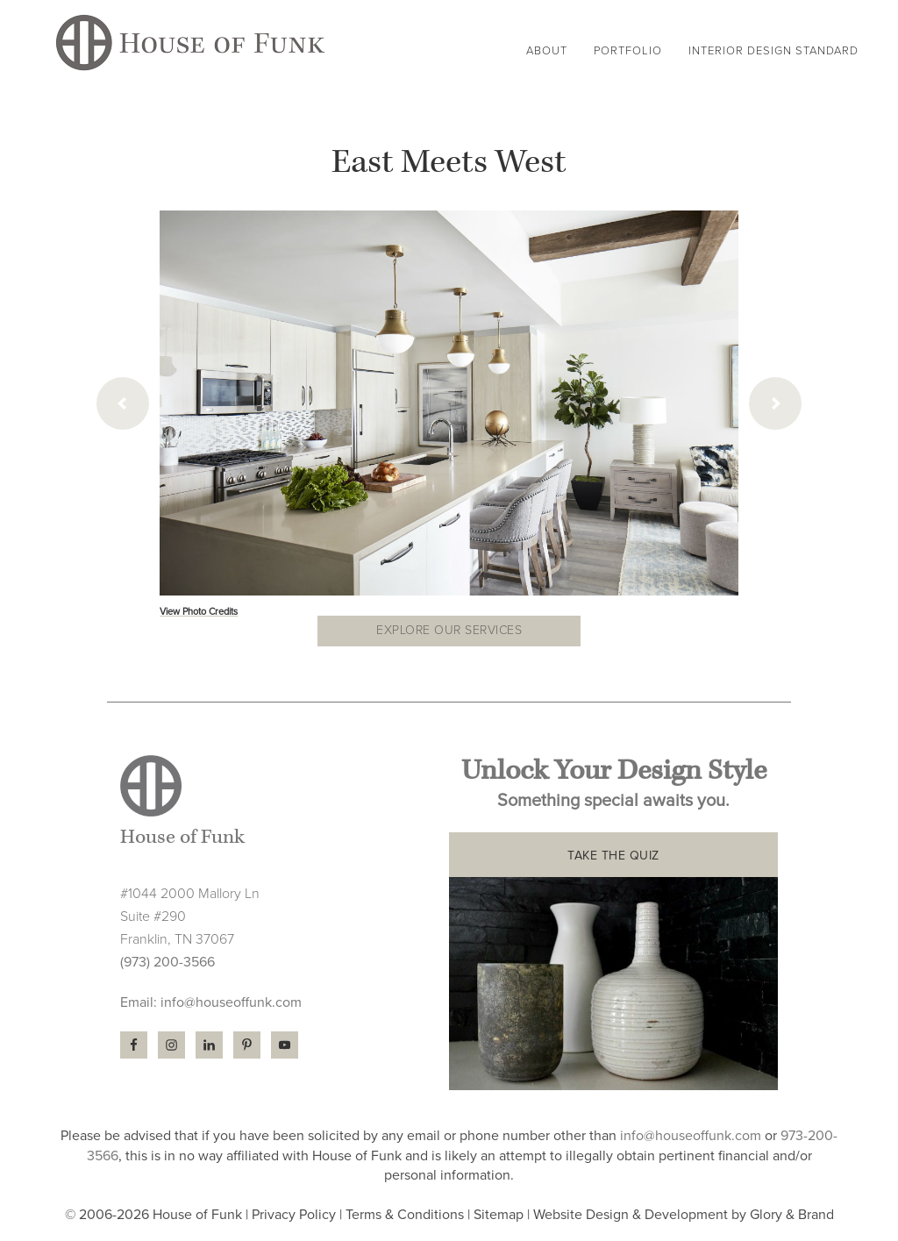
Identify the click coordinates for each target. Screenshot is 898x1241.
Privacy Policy (294, 1214)
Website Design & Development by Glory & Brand (683, 1214)
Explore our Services (449, 630)
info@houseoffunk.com (231, 1002)
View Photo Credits (199, 611)
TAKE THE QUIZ (613, 855)
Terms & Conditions (405, 1214)
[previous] (122, 403)
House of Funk (190, 45)
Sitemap (499, 1214)
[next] (775, 403)
